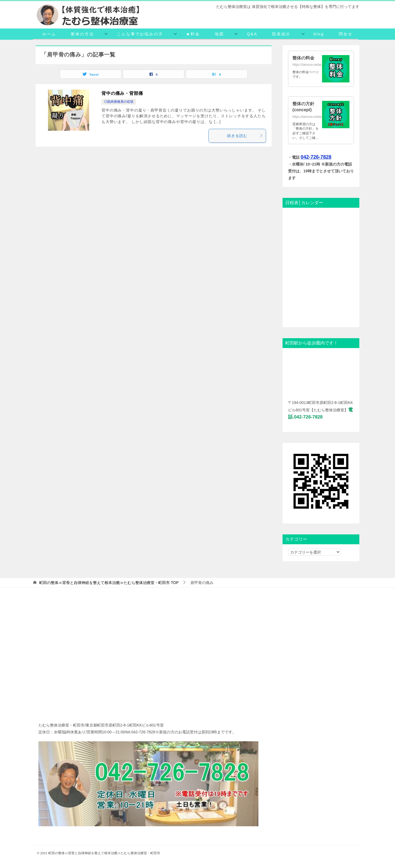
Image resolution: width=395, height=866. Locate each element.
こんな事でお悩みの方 (140, 34)
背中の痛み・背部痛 (122, 93)
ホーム (49, 34)
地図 (219, 34)
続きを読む (245, 135)
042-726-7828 (316, 157)
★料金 (193, 34)
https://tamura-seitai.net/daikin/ (314, 65)
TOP (109, 582)
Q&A (252, 34)
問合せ (345, 34)
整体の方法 (82, 34)
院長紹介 (281, 34)
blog (319, 34)
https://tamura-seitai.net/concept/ (316, 117)
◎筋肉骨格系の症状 (119, 102)
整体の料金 (303, 58)
